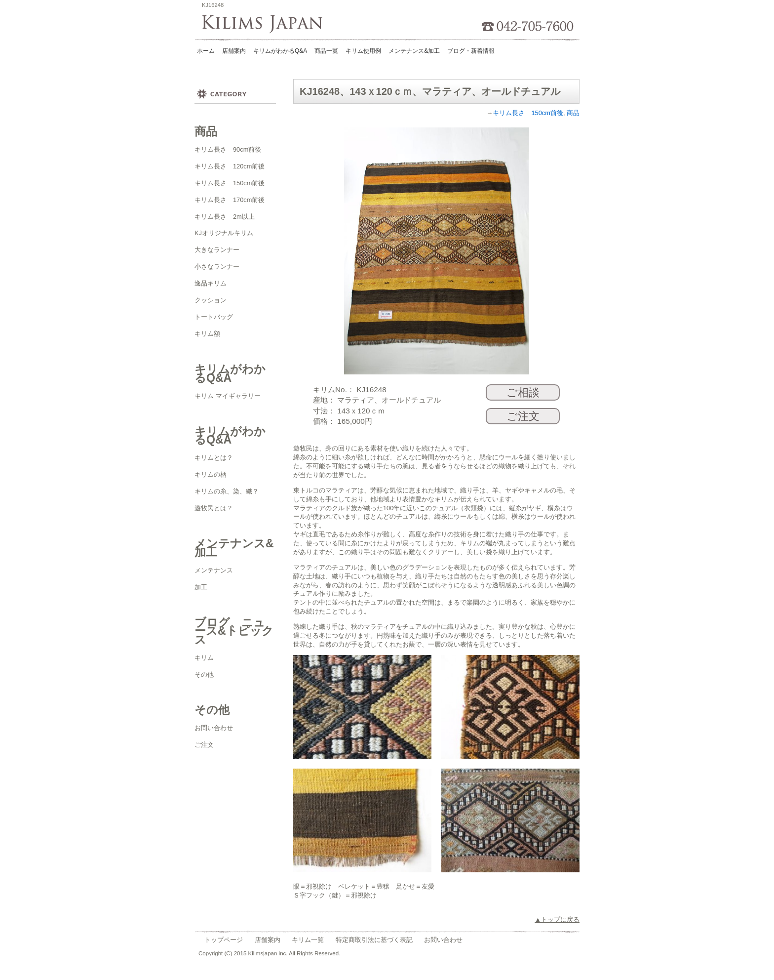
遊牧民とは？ (213, 508)
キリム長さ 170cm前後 (229, 200)
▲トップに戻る (557, 919)
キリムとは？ (213, 457)
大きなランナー (216, 249)
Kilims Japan (265, 25)
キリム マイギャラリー (227, 396)
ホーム (206, 50)
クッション (210, 300)
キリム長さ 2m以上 (224, 216)
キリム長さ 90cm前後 (227, 149)
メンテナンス (213, 570)
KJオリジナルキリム (223, 233)
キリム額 (207, 333)
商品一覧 (326, 50)
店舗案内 (234, 50)
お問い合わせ (213, 728)
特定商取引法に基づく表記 (374, 939)
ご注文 (204, 744)
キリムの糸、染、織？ (226, 491)
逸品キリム (210, 283)
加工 (200, 587)
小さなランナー (216, 266)
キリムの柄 (210, 474)
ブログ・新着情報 (471, 50)
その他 (204, 674)
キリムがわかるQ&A (280, 50)
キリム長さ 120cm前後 (229, 166)
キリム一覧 (308, 939)
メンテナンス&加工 (414, 50)
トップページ (223, 939)
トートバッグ (213, 317)
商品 (573, 113)
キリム (204, 657)
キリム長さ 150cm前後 (229, 183)
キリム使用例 (363, 50)
